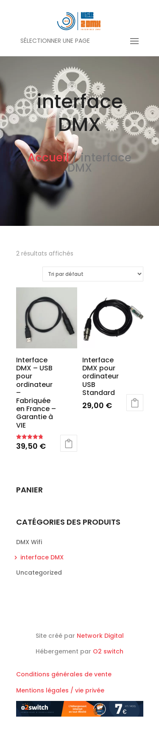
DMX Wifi (29, 542)
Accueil (48, 157)
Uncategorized (39, 572)
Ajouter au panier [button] (68, 443)
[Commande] (92, 274)
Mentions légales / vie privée (60, 690)
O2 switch (108, 651)
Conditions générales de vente (64, 674)
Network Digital (100, 635)
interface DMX (42, 557)
